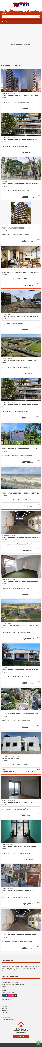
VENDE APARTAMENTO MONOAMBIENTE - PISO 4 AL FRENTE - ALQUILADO (21, 891)
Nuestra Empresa (7, 1015)
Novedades (6, 1012)
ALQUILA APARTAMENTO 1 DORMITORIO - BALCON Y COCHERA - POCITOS (21, 405)
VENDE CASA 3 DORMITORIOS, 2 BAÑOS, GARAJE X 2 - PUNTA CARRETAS (21, 184)
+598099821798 (6, 988)
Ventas (5, 1006)
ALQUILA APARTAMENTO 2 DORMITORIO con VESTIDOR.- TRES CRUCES (21, 95)
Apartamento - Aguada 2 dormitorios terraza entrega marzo (21, 272)
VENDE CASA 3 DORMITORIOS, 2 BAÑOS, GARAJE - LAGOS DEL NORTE (21, 670)
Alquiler (5, 1008)
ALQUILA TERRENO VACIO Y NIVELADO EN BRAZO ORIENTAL (21, 316)
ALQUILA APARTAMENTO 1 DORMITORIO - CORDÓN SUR (21, 581)
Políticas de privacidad (9, 1019)
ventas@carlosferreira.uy (9, 992)
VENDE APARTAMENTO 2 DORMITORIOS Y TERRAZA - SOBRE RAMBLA (21, 493)
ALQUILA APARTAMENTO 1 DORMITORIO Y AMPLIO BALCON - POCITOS (21, 140)
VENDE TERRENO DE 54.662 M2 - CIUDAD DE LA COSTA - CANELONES (21, 626)
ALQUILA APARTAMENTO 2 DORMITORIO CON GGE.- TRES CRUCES (21, 802)
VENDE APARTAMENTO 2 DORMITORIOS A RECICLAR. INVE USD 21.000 (21, 846)
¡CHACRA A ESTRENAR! (10, 758)
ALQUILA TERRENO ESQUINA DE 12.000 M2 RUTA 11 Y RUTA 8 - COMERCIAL (21, 360)
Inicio (4, 1004)
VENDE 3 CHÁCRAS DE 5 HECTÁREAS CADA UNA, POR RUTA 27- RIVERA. (21, 449)
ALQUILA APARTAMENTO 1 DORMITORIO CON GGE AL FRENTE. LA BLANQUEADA (21, 714)
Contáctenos (6, 1017)
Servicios (5, 1010)
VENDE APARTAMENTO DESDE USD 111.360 (17, 228)
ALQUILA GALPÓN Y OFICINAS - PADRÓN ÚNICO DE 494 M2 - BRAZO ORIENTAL (21, 537)
